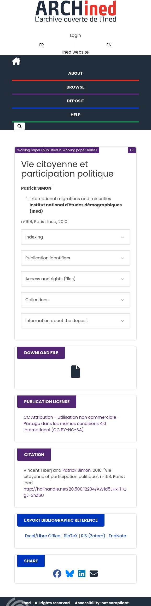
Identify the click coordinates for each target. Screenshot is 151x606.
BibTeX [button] (71, 536)
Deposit (75, 101)
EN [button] (108, 45)
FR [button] (41, 45)
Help (75, 115)
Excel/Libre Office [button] (42, 536)
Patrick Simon (76, 470)
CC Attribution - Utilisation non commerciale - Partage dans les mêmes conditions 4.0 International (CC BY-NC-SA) (71, 423)
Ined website (75, 52)
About (75, 73)
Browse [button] (76, 87)
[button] (19, 126)
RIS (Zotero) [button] (93, 536)
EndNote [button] (117, 536)
